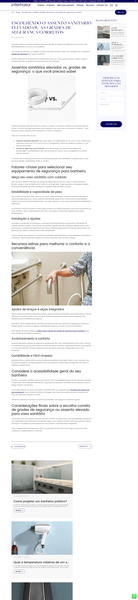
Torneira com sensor (54, 576)
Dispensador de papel (54, 560)
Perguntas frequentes (77, 569)
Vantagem (73, 560)
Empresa (50, 5)
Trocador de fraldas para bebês (56, 570)
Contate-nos (102, 5)
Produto (40, 5)
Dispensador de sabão (54, 556)
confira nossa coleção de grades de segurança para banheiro (60, 331)
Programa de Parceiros (78, 573)
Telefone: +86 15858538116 (103, 555)
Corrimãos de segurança (55, 580)
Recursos (90, 5)
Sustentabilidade (75, 556)
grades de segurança (20, 54)
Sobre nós (73, 551)
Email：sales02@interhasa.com (104, 561)
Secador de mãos (53, 551)
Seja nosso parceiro (65, 5)
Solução (80, 5)
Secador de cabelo (53, 564)
